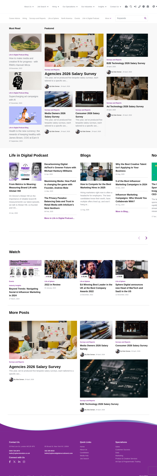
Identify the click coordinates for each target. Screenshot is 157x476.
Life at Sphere (53, 18)
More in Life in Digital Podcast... (59, 218)
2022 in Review (52, 284)
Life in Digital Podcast (90, 18)
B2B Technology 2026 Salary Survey (126, 63)
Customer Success (122, 450)
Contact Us (114, 7)
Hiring (54, 7)
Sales (117, 447)
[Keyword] (129, 18)
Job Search (42, 7)
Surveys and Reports (37, 18)
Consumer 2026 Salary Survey (88, 115)
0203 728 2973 (14, 451)
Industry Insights (15, 285)
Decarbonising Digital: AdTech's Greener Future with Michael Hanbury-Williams (60, 167)
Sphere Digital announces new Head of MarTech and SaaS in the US (129, 288)
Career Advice (14, 18)
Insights (101, 7)
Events (77, 18)
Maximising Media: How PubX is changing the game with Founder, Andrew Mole (60, 184)
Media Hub (84, 456)
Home (82, 447)
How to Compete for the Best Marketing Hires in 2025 (95, 186)
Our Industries (87, 7)
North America (66, 18)
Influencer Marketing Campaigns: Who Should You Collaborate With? (131, 198)
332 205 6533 (49, 451)
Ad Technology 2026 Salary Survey (125, 106)
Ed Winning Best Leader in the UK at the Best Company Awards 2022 (96, 288)
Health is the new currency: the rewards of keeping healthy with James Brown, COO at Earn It (24, 134)
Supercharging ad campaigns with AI (23, 98)
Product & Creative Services (126, 459)
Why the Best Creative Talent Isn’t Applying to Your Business (131, 167)
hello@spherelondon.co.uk (19, 453)
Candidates (84, 453)
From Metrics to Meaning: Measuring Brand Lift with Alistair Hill (23, 187)
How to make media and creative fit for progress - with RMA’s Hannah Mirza (23, 61)
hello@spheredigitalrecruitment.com (59, 453)
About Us (28, 7)
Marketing (119, 456)
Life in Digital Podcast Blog (18, 55)
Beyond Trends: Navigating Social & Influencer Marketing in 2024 (24, 292)
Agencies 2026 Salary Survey (70, 74)
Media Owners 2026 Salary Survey (55, 115)
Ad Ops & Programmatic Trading (128, 462)
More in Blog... (122, 211)
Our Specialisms (69, 7)
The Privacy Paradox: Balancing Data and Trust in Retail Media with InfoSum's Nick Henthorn (59, 203)
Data (117, 453)
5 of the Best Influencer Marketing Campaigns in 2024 (131, 183)
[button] (146, 238)
